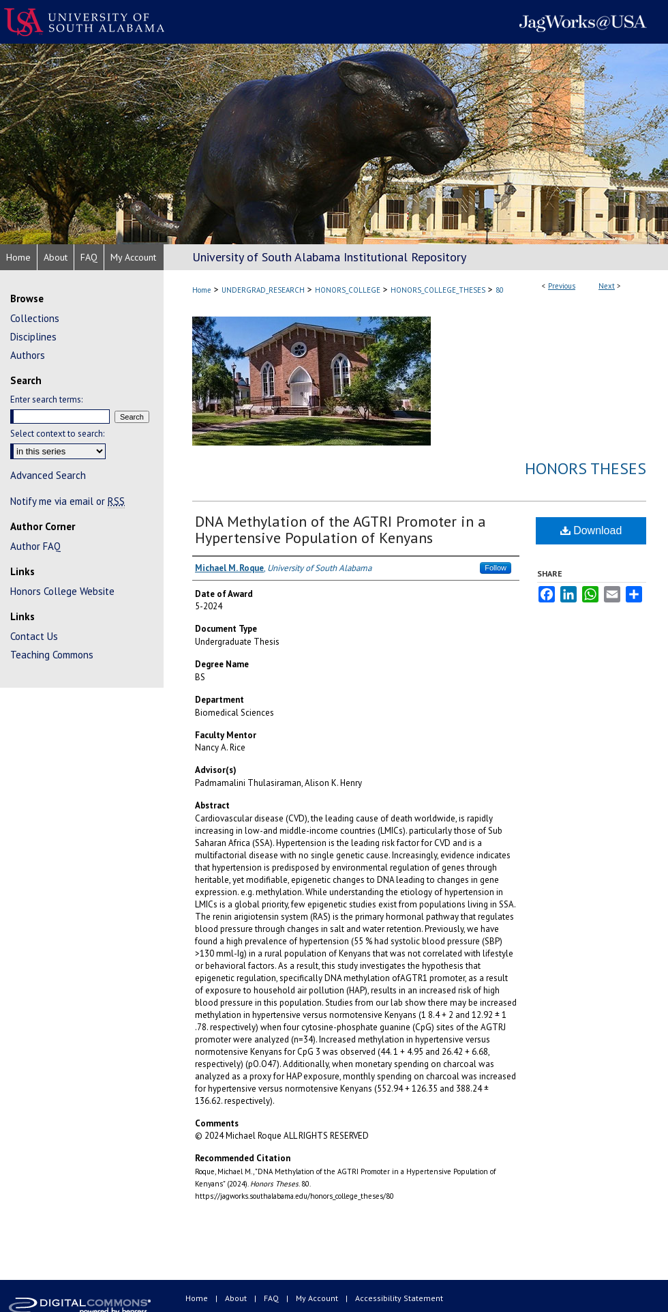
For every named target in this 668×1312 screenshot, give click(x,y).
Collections (34, 318)
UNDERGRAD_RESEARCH (263, 290)
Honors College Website (62, 591)
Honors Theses (585, 468)
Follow (495, 568)
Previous (561, 286)
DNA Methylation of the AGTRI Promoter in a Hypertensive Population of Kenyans (340, 529)
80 (500, 290)
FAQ (272, 1298)
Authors (27, 355)
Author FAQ (35, 546)
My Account (318, 1298)
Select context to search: (57, 433)
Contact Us (34, 636)
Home (201, 290)
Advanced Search (48, 475)
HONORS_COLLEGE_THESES (438, 290)
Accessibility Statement (399, 1298)
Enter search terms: (46, 399)
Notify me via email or (67, 501)
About (237, 1298)
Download (591, 530)
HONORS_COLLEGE (347, 290)
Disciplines (33, 336)
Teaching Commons (51, 654)
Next (606, 286)
